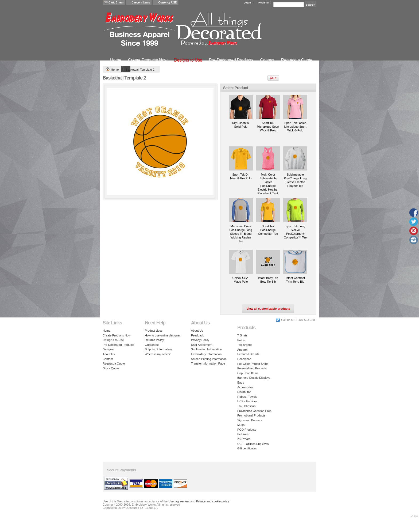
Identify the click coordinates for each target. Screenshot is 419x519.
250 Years (243, 439)
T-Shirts (242, 335)
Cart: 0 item (115, 2)
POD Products (246, 429)
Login (247, 2)
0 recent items (141, 2)
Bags (240, 382)
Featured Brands (248, 354)
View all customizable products (268, 308)
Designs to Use (188, 60)
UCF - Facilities (247, 401)
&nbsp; (241, 107)
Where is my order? (157, 354)
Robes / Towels (247, 396)
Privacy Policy (200, 340)
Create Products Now (148, 60)
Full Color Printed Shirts (252, 363)
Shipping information (158, 349)
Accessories (245, 387)
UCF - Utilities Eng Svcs (253, 443)
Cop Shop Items (247, 373)
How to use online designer (162, 335)
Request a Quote (296, 60)
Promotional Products (251, 415)
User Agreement (201, 344)
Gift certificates (247, 448)
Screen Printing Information (209, 359)
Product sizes (153, 330)
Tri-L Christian (246, 406)
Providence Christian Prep (254, 410)
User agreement (178, 501)
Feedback (197, 335)
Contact (267, 60)
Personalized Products (252, 368)
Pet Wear (243, 434)
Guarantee (152, 344)
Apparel (242, 349)
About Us (109, 354)
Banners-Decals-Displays (253, 377)
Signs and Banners (249, 420)
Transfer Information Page (208, 363)
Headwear (244, 359)
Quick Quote (111, 368)
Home (115, 60)
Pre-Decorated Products (231, 60)
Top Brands (244, 344)
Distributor (244, 391)
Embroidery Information (206, 354)
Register (263, 2)
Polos (241, 340)
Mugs (241, 424)
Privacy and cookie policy (212, 501)
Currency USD (167, 2)
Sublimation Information (206, 349)
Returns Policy (154, 340)
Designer (108, 349)
